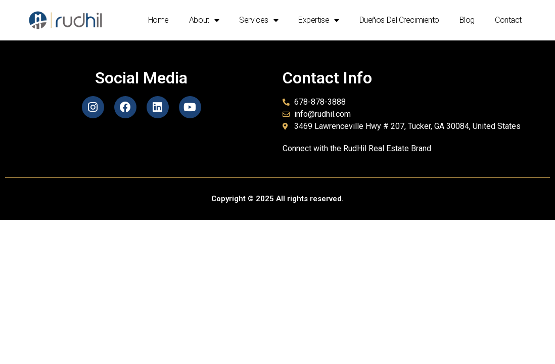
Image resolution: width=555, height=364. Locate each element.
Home (158, 20)
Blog (467, 20)
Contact (508, 20)
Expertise (318, 20)
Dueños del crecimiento (399, 20)
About (204, 20)
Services (258, 20)
